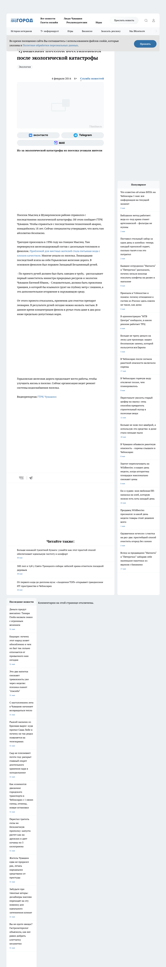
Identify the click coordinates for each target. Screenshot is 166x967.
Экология (25, 66)
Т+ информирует (50, 31)
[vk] (21, 478)
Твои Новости (37, 839)
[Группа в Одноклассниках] (141, 844)
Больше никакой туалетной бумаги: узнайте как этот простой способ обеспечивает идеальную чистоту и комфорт (60, 554)
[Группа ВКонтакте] (38, 135)
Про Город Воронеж (89, 839)
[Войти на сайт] (154, 20)
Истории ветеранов (21, 31)
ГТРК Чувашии (46, 396)
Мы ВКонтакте (137, 31)
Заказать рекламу (111, 31)
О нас (46, 862)
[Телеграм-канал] (82, 135)
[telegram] (32, 478)
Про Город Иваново (115, 839)
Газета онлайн (49, 22)
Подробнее (128, 916)
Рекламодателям (76, 22)
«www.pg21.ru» (27, 876)
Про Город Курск (38, 843)
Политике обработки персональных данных (50, 45)
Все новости (47, 18)
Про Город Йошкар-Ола (67, 839)
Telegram (10, 862)
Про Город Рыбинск (65, 843)
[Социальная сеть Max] (60, 143)
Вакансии (87, 31)
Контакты (86, 862)
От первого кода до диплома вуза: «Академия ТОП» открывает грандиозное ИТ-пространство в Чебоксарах (60, 586)
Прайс (9, 869)
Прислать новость (124, 20)
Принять (145, 43)
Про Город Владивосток (41, 850)
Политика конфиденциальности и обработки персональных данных (35, 921)
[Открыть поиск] (146, 20)
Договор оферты (51, 866)
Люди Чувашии (73, 18)
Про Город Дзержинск (15, 850)
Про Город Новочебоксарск (18, 839)
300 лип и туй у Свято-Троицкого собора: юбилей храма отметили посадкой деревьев (60, 570)
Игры (99, 22)
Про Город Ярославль (15, 843)
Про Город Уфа (87, 843)
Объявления (11, 866)
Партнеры (86, 869)
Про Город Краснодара (66, 850)
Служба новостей (92, 78)
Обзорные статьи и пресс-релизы (96, 866)
